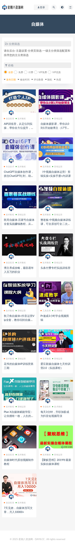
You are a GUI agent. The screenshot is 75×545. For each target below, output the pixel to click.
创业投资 (9, 118)
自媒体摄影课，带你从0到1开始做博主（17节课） (55, 127)
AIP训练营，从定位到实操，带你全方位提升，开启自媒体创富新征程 (19, 127)
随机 (49, 79)
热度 (58, 79)
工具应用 (46, 310)
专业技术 (9, 166)
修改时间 (25, 79)
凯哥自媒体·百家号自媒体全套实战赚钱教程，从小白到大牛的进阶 (19, 223)
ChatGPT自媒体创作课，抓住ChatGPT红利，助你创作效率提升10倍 (19, 175)
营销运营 (57, 118)
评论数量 (38, 79)
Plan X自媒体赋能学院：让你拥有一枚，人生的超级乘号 (19, 415)
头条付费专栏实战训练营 (55, 267)
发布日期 (11, 79)
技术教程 (21, 118)
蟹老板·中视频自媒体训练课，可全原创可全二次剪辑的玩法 (56, 223)
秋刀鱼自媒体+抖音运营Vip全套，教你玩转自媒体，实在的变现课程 (19, 319)
